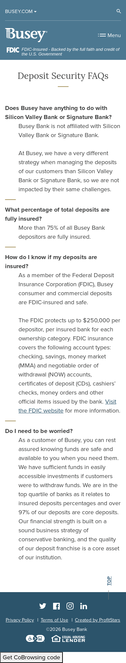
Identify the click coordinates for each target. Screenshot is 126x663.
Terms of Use (54, 620)
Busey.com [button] (19, 11)
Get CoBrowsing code (31, 657)
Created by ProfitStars (97, 620)
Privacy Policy (20, 620)
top (109, 581)
